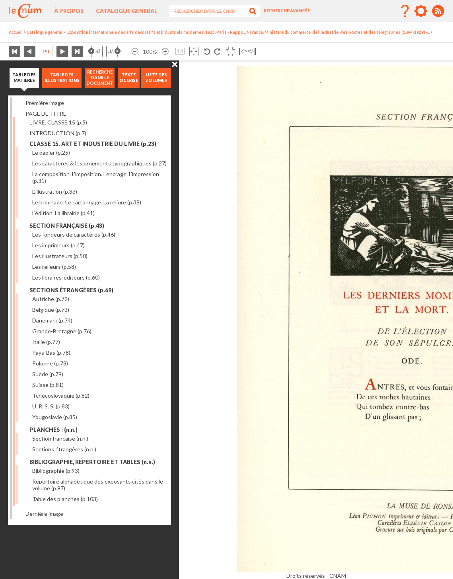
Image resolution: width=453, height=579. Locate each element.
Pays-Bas (51, 352)
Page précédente (29, 51)
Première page (14, 51)
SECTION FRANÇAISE (66, 225)
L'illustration (54, 191)
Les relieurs (54, 266)
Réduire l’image (134, 51)
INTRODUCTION (57, 133)
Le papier (51, 152)
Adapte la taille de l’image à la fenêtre (193, 51)
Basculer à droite (252, 51)
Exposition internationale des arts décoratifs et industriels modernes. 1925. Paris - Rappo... (156, 32)
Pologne (50, 363)
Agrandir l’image (165, 51)
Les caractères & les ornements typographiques (99, 163)
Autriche (50, 298)
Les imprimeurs (58, 245)
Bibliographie (56, 470)
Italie (46, 341)
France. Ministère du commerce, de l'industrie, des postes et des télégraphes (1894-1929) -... (340, 32)
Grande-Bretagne (61, 331)
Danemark (52, 320)
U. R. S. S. (51, 406)
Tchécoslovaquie (60, 395)
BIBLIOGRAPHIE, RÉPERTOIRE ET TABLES (92, 462)
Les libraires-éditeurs (66, 277)
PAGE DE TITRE (45, 113)
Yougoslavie (54, 417)
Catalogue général (126, 11)
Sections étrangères (64, 449)
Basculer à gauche (243, 51)
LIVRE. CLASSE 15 (58, 122)
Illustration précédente (95, 51)
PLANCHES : (53, 429)
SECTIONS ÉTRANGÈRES (71, 290)
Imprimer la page (230, 51)
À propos (69, 11)
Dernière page (77, 51)
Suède (47, 374)
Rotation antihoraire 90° (207, 51)
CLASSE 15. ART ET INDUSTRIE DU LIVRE (92, 143)
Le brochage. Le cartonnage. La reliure (86, 202)
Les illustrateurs (59, 256)
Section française (60, 438)
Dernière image (44, 513)
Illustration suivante (113, 51)
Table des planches (65, 498)
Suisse (48, 384)
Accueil (16, 32)
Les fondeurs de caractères (73, 234)
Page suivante (62, 51)
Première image (44, 102)
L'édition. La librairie (63, 213)
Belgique (50, 309)
